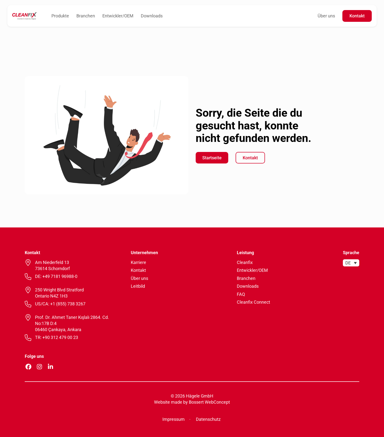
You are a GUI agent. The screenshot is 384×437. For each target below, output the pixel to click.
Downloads (152, 15)
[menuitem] (351, 262)
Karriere (138, 262)
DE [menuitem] (348, 262)
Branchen (85, 15)
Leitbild (138, 286)
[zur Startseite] (24, 15)
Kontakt (357, 15)
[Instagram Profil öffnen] (39, 366)
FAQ (241, 294)
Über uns (326, 15)
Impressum (173, 419)
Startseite (212, 157)
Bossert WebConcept (209, 402)
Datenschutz (208, 419)
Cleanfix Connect (253, 302)
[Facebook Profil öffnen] (28, 366)
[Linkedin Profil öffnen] (50, 366)
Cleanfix (245, 262)
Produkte (60, 15)
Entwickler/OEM (117, 15)
